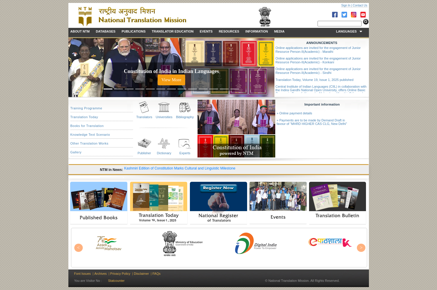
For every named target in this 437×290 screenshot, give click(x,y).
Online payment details (295, 113)
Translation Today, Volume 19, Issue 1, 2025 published (315, 80)
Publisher (144, 153)
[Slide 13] (234, 89)
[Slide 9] (192, 89)
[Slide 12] (224, 89)
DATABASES (106, 31)
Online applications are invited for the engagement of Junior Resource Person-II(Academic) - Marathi (318, 49)
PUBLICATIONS (134, 31)
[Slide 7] (171, 89)
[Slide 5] (150, 89)
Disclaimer (141, 273)
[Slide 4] (139, 89)
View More (171, 79)
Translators (144, 117)
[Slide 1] (108, 89)
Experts (184, 153)
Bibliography (185, 117)
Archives (100, 273)
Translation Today (84, 117)
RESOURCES (229, 31)
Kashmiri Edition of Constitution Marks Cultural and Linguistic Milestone (179, 168)
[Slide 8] (182, 89)
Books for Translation (87, 126)
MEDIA (279, 31)
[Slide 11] (213, 89)
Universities (164, 117)
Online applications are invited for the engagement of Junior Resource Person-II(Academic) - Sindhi (318, 70)
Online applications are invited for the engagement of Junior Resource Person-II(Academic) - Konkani (318, 60)
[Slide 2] (118, 89)
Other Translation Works (89, 143)
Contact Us (360, 5)
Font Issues (82, 273)
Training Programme (86, 108)
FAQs (156, 273)
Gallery (76, 152)
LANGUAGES (349, 31)
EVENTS (206, 31)
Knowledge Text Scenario (90, 134)
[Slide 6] (160, 89)
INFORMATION (256, 31)
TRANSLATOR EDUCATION (172, 31)
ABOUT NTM (80, 31)
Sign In (345, 5)
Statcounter (116, 280)
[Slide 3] (129, 89)
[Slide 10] (203, 89)
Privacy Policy (120, 273)
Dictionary (164, 153)
